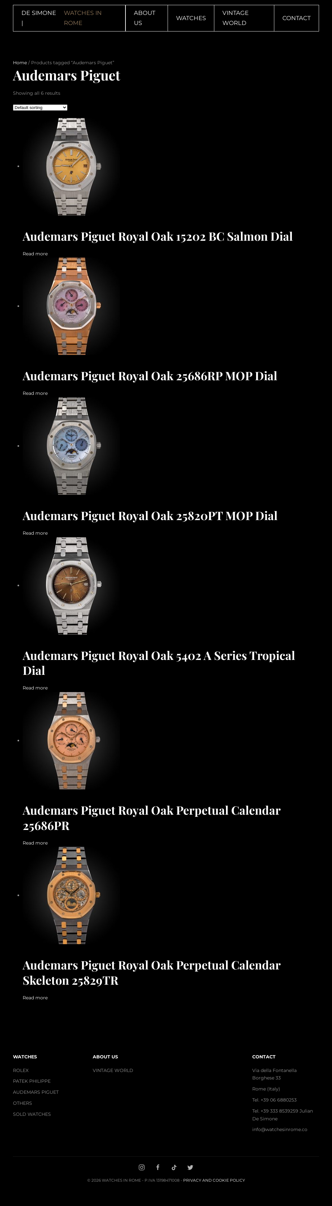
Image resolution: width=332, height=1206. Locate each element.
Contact (296, 18)
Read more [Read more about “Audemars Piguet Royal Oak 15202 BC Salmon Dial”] (35, 254)
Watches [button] (191, 18)
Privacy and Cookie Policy (214, 1180)
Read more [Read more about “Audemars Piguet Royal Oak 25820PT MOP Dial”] (35, 533)
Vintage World (235, 18)
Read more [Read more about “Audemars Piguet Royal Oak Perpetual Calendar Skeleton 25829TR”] (35, 998)
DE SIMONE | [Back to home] (69, 18)
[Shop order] (40, 107)
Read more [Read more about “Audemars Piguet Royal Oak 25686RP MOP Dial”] (35, 393)
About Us (144, 18)
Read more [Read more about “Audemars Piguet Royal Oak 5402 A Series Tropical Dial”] (35, 688)
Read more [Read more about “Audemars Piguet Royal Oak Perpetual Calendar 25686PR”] (35, 843)
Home (20, 63)
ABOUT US (105, 1057)
